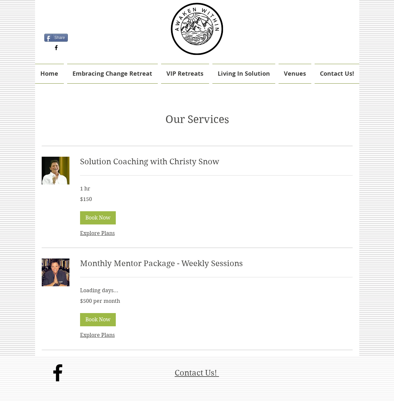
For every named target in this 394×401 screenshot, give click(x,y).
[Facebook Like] (56, 27)
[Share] (56, 38)
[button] (98, 217)
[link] (216, 162)
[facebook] (56, 47)
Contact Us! (197, 373)
